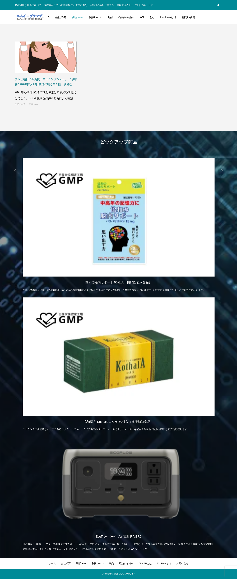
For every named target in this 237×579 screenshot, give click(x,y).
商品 (110, 17)
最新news (77, 17)
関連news (33, 104)
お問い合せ (188, 17)
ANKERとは (147, 17)
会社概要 (60, 17)
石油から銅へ (126, 17)
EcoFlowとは (168, 17)
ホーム (46, 17)
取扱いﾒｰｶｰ (95, 17)
